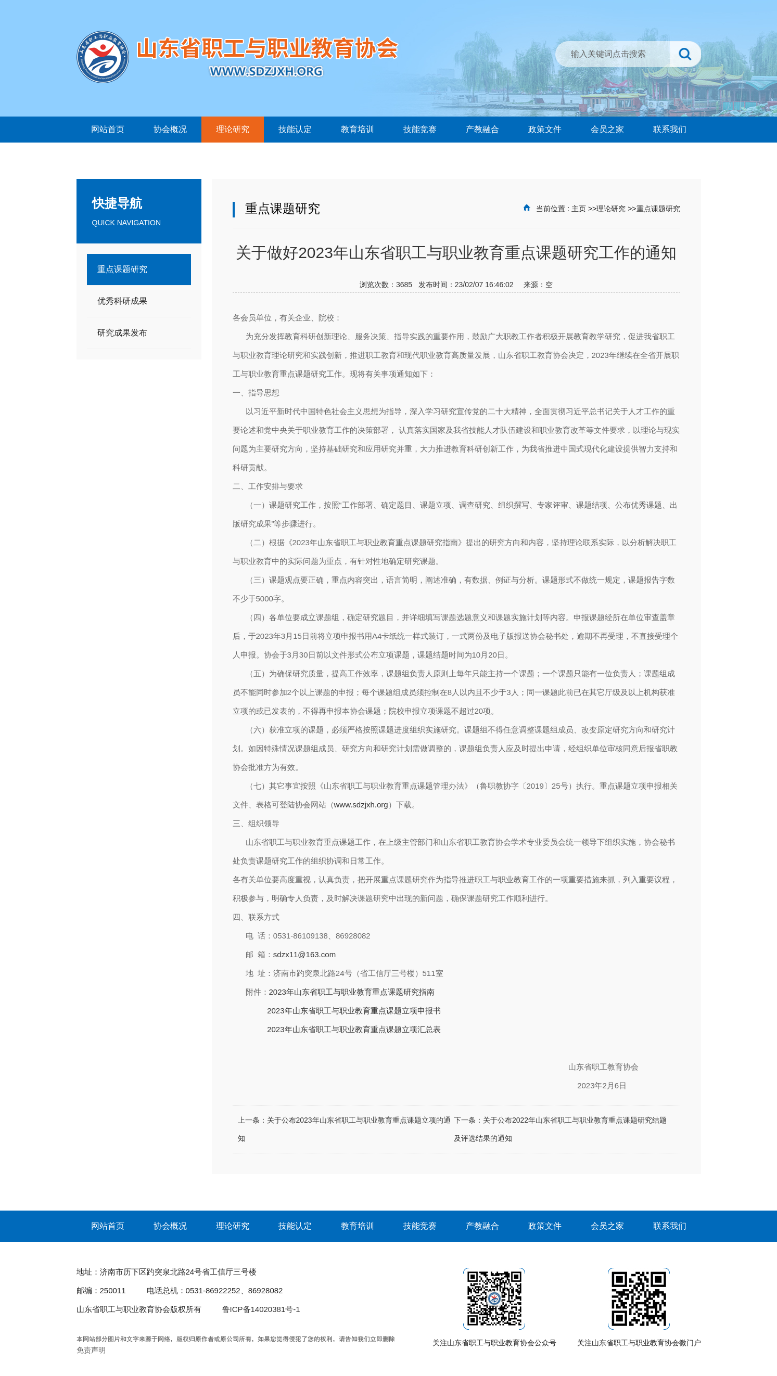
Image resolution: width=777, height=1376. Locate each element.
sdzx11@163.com (304, 954)
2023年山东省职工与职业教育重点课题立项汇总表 (353, 1029)
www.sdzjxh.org (361, 804)
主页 (578, 208)
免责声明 (91, 1350)
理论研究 (611, 208)
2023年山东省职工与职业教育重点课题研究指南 (352, 991)
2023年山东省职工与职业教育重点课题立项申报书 (353, 1010)
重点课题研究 (658, 208)
